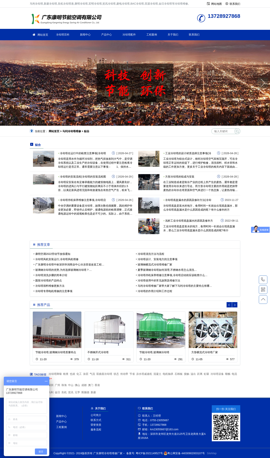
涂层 (85, 373)
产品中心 (106, 34)
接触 (186, 373)
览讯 (70, 392)
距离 (199, 373)
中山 (70, 385)
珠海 (64, 385)
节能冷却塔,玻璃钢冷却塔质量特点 (55, 352)
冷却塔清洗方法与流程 (151, 253)
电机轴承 (168, 373)
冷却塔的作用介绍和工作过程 (155, 291)
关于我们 (173, 34)
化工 (79, 373)
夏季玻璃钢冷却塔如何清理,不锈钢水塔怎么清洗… (167, 269)
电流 (234, 373)
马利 (50, 392)
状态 (116, 373)
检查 (65, 373)
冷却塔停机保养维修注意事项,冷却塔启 (83, 199)
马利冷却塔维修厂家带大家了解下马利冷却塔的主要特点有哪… (175, 285)
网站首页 (43, 34)
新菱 (93, 392)
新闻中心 (85, 34)
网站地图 (216, 3)
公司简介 (96, 415)
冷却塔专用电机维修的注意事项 (53, 291)
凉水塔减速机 (144, 373)
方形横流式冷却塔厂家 (204, 352)
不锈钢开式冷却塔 (98, 352)
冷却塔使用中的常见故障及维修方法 (159, 280)
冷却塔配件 (129, 34)
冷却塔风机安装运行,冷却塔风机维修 (56, 259)
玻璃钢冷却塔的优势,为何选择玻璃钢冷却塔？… (63, 269)
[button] (130, 122)
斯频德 (85, 392)
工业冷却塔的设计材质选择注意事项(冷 (188, 153)
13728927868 (263, 280)
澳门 (90, 385)
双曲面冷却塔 (104, 373)
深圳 (50, 385)
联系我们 (235, 3)
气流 (92, 373)
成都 (84, 385)
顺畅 (227, 373)
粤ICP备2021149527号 (149, 453)
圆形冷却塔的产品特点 (48, 280)
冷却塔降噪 (55, 373)
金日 (57, 392)
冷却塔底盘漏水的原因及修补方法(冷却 (188, 199)
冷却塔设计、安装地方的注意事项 (157, 259)
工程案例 (151, 34)
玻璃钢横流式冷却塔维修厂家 (155, 264)
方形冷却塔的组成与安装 (179, 176)
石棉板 (179, 373)
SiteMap (212, 453)
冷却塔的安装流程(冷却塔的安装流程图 (83, 176)
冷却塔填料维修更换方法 (49, 285)
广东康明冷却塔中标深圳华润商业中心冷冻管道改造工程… (69, 264)
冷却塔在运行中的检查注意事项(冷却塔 (83, 153)
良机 (64, 392)
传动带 (124, 373)
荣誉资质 (96, 424)
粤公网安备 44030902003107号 (184, 453)
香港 (97, 385)
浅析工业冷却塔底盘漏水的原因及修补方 (189, 220)
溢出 (193, 373)
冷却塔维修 (68, 19)
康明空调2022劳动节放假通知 (52, 253)
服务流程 (96, 429)
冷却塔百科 (62, 34)
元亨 (77, 392)
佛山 (77, 385)
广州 (57, 385)
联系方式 (96, 420)
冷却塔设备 (217, 373)
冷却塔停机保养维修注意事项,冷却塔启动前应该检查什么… (172, 275)
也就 (72, 373)
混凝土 (157, 373)
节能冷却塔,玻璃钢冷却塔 (154, 352)
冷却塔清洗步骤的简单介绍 (51, 275)
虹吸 (206, 373)
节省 (132, 373)
